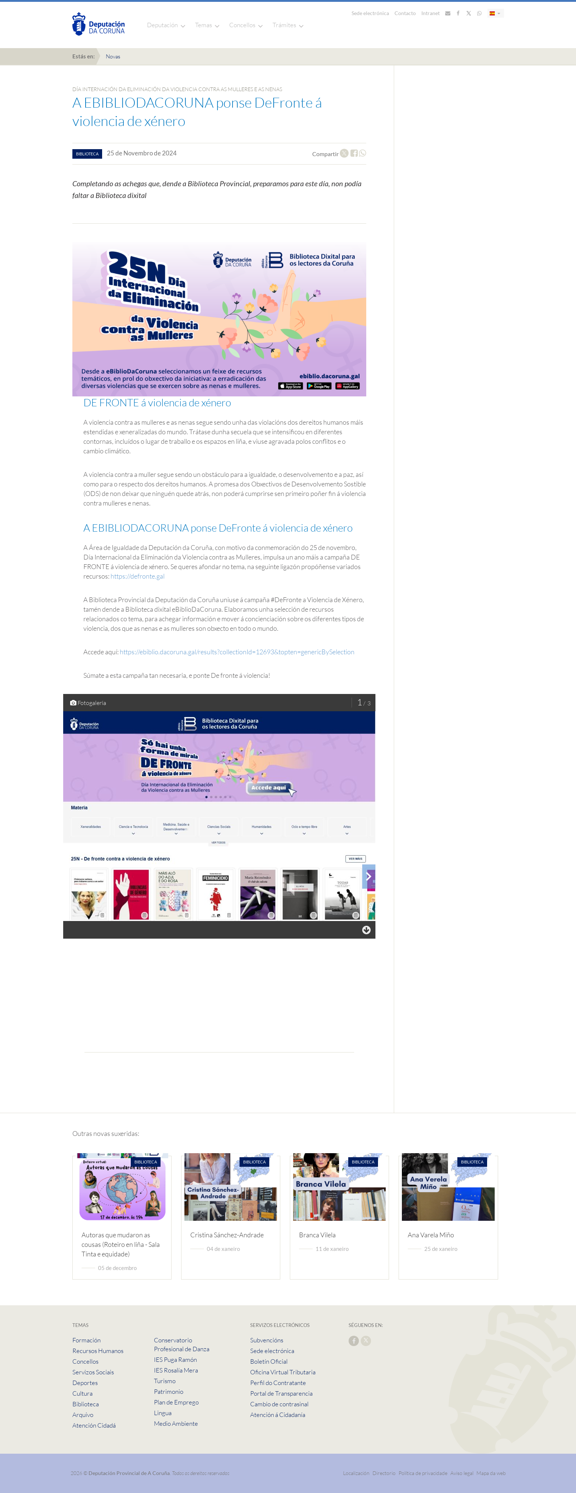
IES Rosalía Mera (176, 1370)
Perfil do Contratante (278, 1382)
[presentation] (368, 876)
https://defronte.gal (138, 576)
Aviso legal (462, 1473)
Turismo (165, 1381)
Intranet (430, 13)
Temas (203, 25)
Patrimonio (168, 1391)
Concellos (242, 25)
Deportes (85, 1382)
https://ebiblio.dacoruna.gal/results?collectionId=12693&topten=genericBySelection (237, 652)
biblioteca (87, 153)
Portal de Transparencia (281, 1393)
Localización (356, 1473)
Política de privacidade (424, 1473)
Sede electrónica (370, 13)
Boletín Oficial (269, 1361)
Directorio (384, 1473)
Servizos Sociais (93, 1372)
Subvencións (266, 1340)
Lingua (163, 1413)
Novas (113, 56)
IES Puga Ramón (175, 1359)
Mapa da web (491, 1473)
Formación (86, 1340)
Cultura (82, 1393)
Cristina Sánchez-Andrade (227, 1235)
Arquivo (82, 1414)
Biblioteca (85, 1404)
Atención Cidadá (94, 1425)
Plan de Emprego (176, 1402)
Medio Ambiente (176, 1423)
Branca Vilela (317, 1235)
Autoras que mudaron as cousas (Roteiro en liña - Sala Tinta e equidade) (121, 1244)
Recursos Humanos (97, 1351)
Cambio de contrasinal (279, 1404)
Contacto (405, 13)
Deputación (162, 25)
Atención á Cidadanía (277, 1414)
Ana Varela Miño (431, 1235)
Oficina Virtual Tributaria (283, 1372)
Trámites (284, 25)
